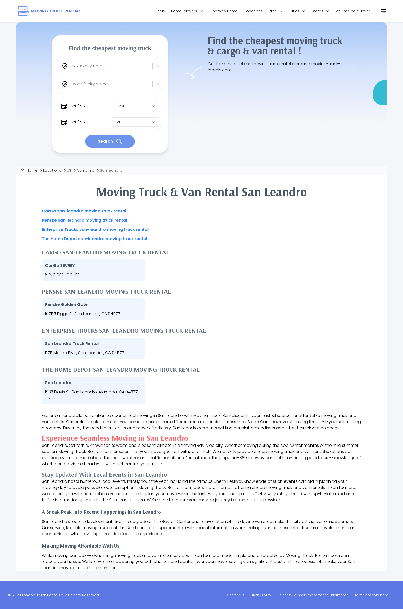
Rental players (184, 11)
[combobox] (71, 66)
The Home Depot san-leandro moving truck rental (94, 239)
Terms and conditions (372, 595)
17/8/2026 (79, 106)
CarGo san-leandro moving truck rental (84, 211)
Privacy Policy (260, 595)
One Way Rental (224, 11)
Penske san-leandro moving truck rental (84, 220)
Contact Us (235, 595)
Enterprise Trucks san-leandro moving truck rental (95, 229)
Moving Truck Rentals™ (42, 595)
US (69, 170)
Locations (254, 11)
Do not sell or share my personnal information (313, 595)
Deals (160, 11)
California (85, 170)
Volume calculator (353, 11)
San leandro (111, 170)
